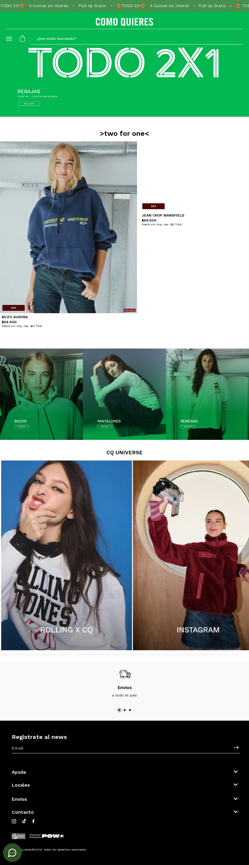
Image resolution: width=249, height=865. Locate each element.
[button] (137, 38)
